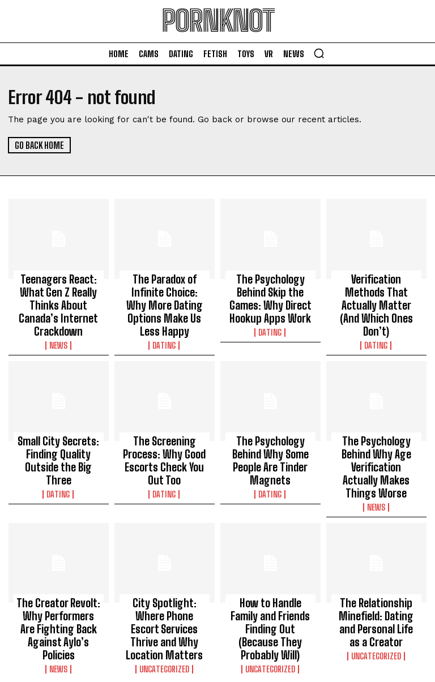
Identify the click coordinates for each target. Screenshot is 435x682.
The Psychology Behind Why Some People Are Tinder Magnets (270, 426)
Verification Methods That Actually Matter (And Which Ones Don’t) (376, 288)
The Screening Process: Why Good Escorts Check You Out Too (164, 426)
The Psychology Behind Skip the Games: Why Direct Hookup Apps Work (270, 293)
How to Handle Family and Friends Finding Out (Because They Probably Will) (270, 568)
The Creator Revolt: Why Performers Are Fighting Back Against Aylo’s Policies (58, 568)
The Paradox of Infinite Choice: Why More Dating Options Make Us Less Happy (164, 293)
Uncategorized (164, 596)
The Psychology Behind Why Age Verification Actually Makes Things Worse (376, 431)
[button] (319, 53)
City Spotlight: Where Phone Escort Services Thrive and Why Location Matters (164, 568)
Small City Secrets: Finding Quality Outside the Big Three (58, 426)
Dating (164, 321)
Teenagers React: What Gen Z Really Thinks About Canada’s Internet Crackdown (58, 293)
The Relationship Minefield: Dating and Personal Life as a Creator (376, 568)
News (58, 321)
